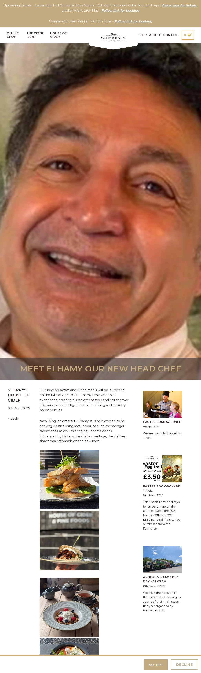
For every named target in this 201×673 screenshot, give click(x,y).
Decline (184, 664)
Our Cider (138, 35)
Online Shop (13, 35)
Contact (171, 35)
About (155, 35)
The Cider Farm (35, 35)
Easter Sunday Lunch (162, 422)
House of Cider (58, 35)
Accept (155, 665)
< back (13, 418)
